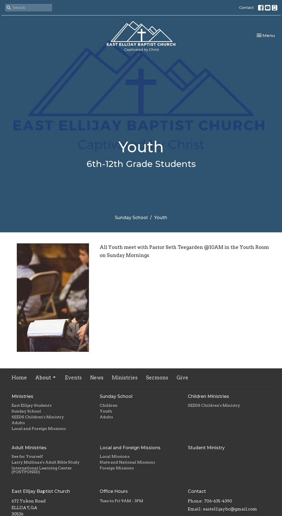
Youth (106, 411)
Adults (18, 423)
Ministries (125, 378)
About (45, 378)
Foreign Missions (117, 468)
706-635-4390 (218, 501)
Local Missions (114, 456)
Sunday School (131, 217)
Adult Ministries (29, 447)
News (97, 378)
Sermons (157, 378)
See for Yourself (27, 456)
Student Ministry (206, 447)
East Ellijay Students (31, 405)
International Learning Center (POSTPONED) (42, 470)
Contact (246, 7)
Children (109, 405)
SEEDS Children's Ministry (38, 417)
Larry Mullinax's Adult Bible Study (46, 462)
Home (19, 378)
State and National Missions (127, 462)
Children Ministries (208, 396)
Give (182, 378)
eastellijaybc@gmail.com (230, 509)
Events (73, 378)
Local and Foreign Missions (39, 428)
